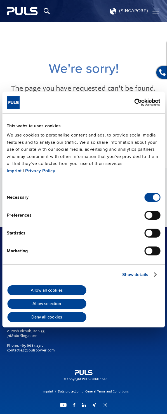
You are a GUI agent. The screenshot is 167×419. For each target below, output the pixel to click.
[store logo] (22, 11)
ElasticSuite (105, 416)
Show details (135, 274)
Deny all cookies (46, 317)
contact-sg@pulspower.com (31, 351)
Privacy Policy (40, 171)
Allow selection (46, 303)
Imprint (14, 171)
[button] (128, 11)
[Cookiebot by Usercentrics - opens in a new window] (135, 102)
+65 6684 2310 (32, 346)
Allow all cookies (47, 290)
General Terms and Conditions (107, 391)
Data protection (69, 391)
